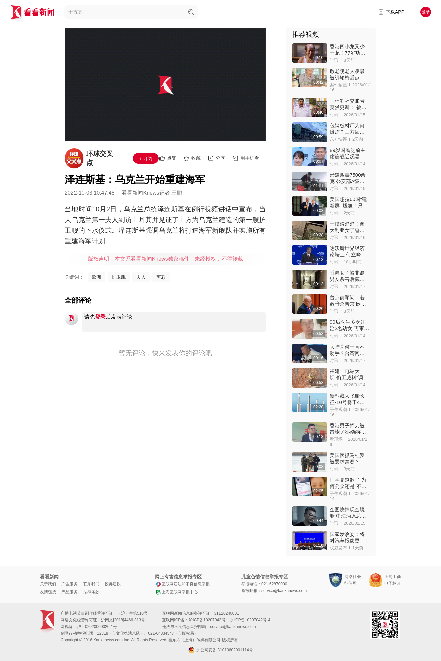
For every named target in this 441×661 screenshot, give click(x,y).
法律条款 (91, 592)
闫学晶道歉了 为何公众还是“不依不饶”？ (348, 483)
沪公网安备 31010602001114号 (220, 650)
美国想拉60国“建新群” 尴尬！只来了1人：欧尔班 (349, 202)
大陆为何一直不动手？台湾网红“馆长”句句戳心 (349, 350)
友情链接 (48, 592)
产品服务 (69, 592)
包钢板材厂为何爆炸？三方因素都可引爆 (347, 129)
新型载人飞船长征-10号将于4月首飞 (347, 399)
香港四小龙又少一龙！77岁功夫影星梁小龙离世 (347, 50)
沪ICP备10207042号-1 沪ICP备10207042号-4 (229, 620)
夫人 (141, 277)
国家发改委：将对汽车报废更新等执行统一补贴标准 (347, 537)
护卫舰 (119, 277)
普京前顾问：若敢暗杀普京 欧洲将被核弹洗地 (348, 301)
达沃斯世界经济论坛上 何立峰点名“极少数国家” (348, 251)
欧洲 (96, 277)
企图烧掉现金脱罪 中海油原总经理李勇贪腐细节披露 (348, 513)
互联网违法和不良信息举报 (182, 584)
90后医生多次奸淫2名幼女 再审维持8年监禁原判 (349, 325)
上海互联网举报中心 (176, 592)
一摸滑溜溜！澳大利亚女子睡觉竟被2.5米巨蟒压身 (348, 227)
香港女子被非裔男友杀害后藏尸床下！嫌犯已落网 (347, 276)
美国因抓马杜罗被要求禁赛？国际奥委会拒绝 (347, 458)
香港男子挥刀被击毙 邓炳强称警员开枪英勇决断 (348, 429)
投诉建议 (113, 584)
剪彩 (161, 277)
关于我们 (48, 584)
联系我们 (91, 584)
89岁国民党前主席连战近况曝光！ (347, 153)
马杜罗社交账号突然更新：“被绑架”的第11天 (348, 104)
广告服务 (69, 584)
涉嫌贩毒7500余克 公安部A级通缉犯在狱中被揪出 (348, 178)
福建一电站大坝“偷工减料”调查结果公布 (349, 374)
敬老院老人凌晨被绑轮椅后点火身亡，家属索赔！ (347, 74)
